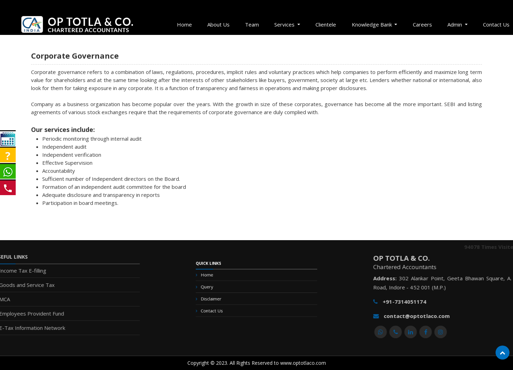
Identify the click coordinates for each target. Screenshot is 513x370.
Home (184, 24)
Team (252, 24)
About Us (218, 24)
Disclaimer (224, 298)
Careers (422, 24)
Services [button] (285, 24)
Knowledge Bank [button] (372, 24)
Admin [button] (455, 24)
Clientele (325, 24)
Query (221, 289)
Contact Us (225, 306)
